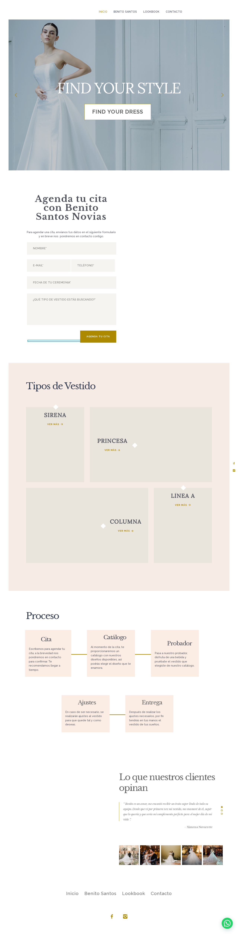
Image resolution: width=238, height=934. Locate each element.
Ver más (53, 424)
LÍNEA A (183, 495)
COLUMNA (125, 521)
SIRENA (55, 415)
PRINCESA (112, 440)
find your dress (117, 112)
